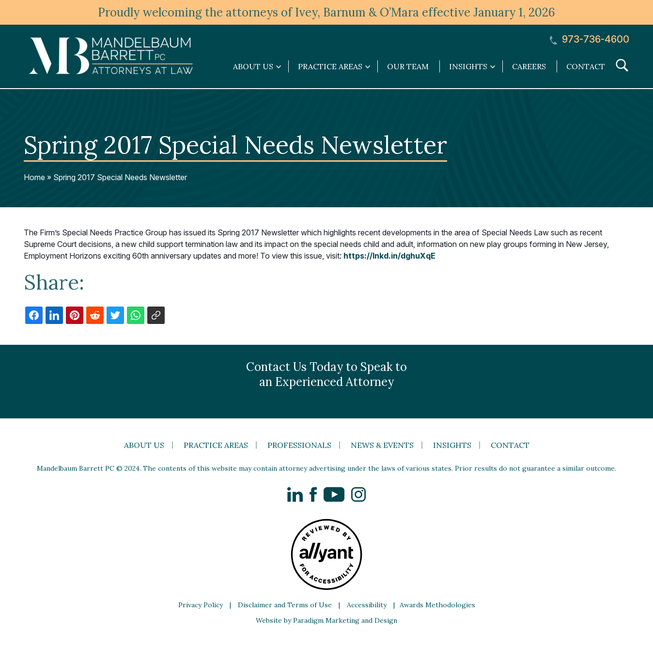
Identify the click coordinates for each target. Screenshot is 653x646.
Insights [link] (468, 66)
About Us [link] (253, 66)
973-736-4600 (589, 39)
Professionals (299, 445)
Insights (452, 445)
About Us (144, 445)
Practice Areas (216, 445)
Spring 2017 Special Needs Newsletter (120, 177)
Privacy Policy (200, 604)
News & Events (382, 445)
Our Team (408, 66)
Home (34, 177)
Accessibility (367, 604)
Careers (529, 66)
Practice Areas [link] (330, 66)
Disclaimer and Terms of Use (285, 604)
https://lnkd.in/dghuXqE (389, 256)
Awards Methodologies (437, 604)
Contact (585, 66)
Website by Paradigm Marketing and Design (326, 620)
